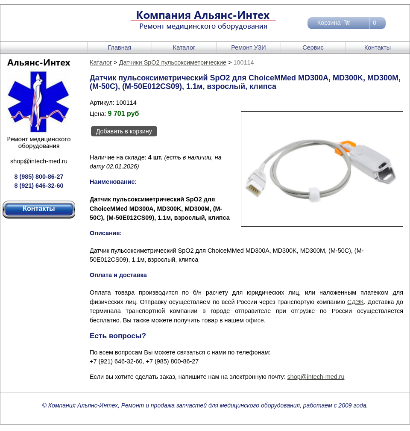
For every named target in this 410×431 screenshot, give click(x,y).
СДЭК (355, 301)
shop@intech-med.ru (38, 161)
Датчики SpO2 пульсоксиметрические (172, 62)
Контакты (377, 47)
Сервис (312, 47)
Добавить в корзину (124, 131)
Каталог (184, 47)
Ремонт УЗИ (248, 47)
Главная (120, 47)
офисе (255, 320)
